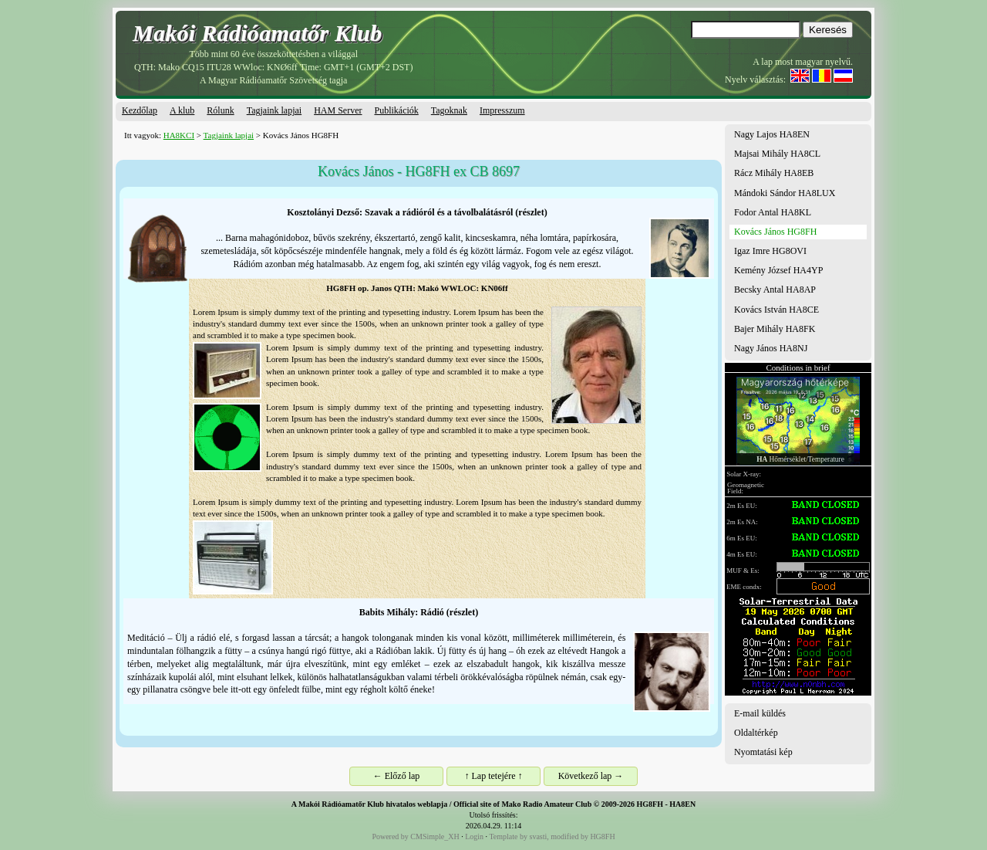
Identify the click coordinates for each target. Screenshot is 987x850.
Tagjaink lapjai (274, 110)
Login (474, 836)
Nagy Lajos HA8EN (772, 134)
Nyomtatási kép (763, 752)
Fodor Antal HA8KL (772, 212)
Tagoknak (449, 110)
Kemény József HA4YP (778, 270)
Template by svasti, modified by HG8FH (552, 836)
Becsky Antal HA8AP (775, 289)
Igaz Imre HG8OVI (770, 251)
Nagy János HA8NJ (770, 348)
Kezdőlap (139, 110)
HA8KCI (178, 135)
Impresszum (502, 110)
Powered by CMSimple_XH (415, 836)
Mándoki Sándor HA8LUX (784, 193)
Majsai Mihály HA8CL (777, 153)
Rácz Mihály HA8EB (774, 173)
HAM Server (338, 110)
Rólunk (220, 110)
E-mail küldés (760, 713)
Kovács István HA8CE (776, 309)
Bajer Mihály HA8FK (774, 328)
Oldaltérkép (756, 732)
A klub (182, 110)
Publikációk (396, 110)
